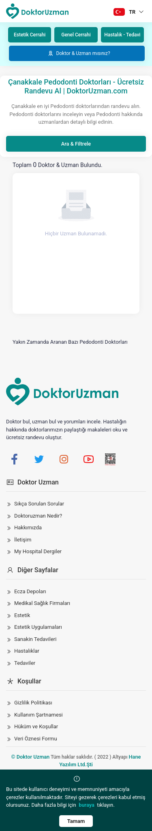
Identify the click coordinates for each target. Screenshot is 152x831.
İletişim (22, 540)
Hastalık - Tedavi (122, 35)
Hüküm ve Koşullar (36, 726)
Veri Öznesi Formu (35, 739)
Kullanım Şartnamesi (38, 715)
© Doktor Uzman (30, 757)
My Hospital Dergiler (38, 551)
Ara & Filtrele (76, 144)
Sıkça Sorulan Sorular (39, 504)
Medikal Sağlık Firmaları (42, 603)
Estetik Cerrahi (29, 35)
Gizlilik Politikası (33, 703)
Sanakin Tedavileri (35, 639)
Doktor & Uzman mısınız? (78, 53)
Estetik (22, 615)
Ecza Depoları (30, 591)
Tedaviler (24, 663)
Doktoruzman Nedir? (38, 516)
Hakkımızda (28, 527)
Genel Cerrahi (75, 35)
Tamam (76, 821)
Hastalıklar (26, 651)
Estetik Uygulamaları (38, 627)
